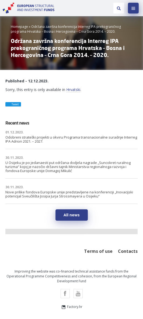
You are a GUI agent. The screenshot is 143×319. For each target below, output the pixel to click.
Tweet (13, 104)
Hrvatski (73, 89)
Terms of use (98, 251)
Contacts (128, 251)
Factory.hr (71, 307)
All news (72, 214)
